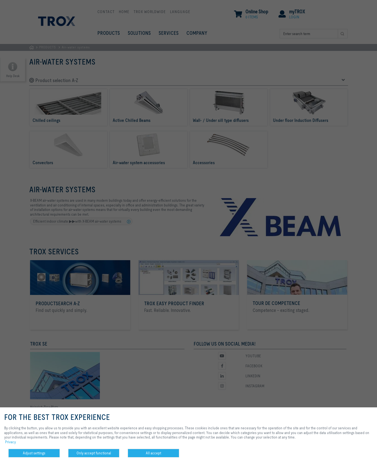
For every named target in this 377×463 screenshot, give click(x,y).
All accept (153, 453)
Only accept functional (94, 453)
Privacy (10, 442)
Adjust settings (34, 453)
